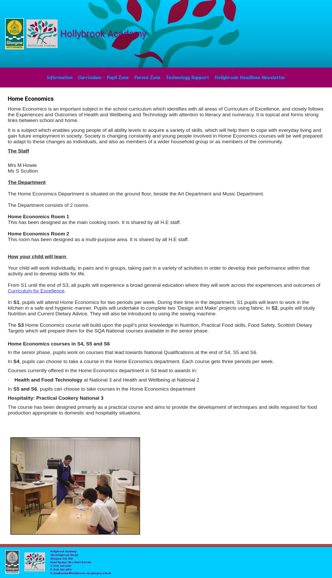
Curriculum (89, 77)
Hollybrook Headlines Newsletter (250, 77)
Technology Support (187, 77)
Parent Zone (147, 77)
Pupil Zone (118, 77)
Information (59, 77)
